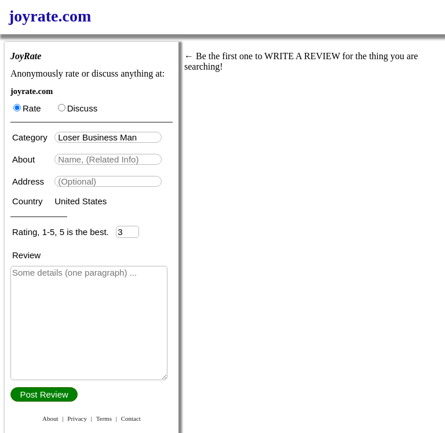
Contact (131, 418)
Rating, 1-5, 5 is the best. (64, 232)
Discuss (78, 108)
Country (28, 201)
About (24, 159)
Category (32, 137)
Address (29, 181)
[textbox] (108, 137)
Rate (27, 108)
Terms (104, 418)
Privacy (77, 418)
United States (80, 201)
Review (26, 255)
